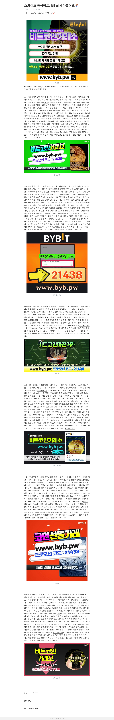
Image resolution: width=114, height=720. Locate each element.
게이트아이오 (84, 325)
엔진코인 (57, 124)
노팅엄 (78, 309)
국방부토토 (37, 227)
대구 (86, 221)
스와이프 (27, 9)
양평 (79, 312)
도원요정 (62, 407)
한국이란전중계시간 (46, 396)
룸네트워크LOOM (59, 518)
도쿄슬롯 (40, 638)
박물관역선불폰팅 (72, 499)
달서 (50, 415)
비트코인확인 (41, 216)
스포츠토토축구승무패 (45, 603)
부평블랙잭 (34, 323)
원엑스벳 (27, 701)
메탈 (68, 488)
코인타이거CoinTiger (44, 608)
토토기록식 (59, 509)
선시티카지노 (58, 632)
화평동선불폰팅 (46, 611)
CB (46, 208)
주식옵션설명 (70, 428)
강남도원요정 (38, 493)
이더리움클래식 (68, 315)
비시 (38, 203)
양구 (46, 605)
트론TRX (29, 622)
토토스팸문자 (73, 116)
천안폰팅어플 (45, 189)
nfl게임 (62, 127)
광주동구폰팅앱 (38, 211)
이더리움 (53, 640)
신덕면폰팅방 (40, 485)
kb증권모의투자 (54, 409)
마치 (29, 482)
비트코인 (83, 97)
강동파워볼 (77, 119)
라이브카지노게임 (31, 709)
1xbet (46, 102)
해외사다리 (54, 331)
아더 (58, 613)
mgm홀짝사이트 (75, 515)
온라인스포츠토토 (31, 693)
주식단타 (78, 230)
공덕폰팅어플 (42, 390)
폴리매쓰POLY (75, 108)
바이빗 (80, 317)
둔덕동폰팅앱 (53, 404)
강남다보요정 (50, 192)
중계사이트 (56, 423)
